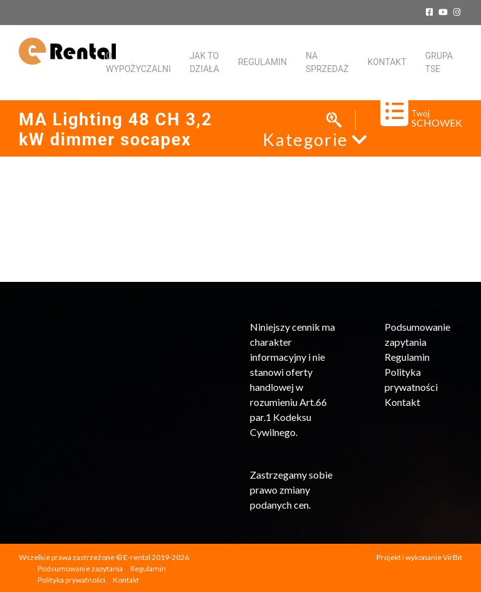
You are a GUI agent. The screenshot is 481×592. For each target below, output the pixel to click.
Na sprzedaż (327, 62)
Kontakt (402, 402)
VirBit (452, 557)
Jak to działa (204, 62)
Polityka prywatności (71, 579)
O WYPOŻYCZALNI (138, 62)
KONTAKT (387, 62)
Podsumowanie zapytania (80, 568)
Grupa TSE (439, 62)
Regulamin (262, 62)
